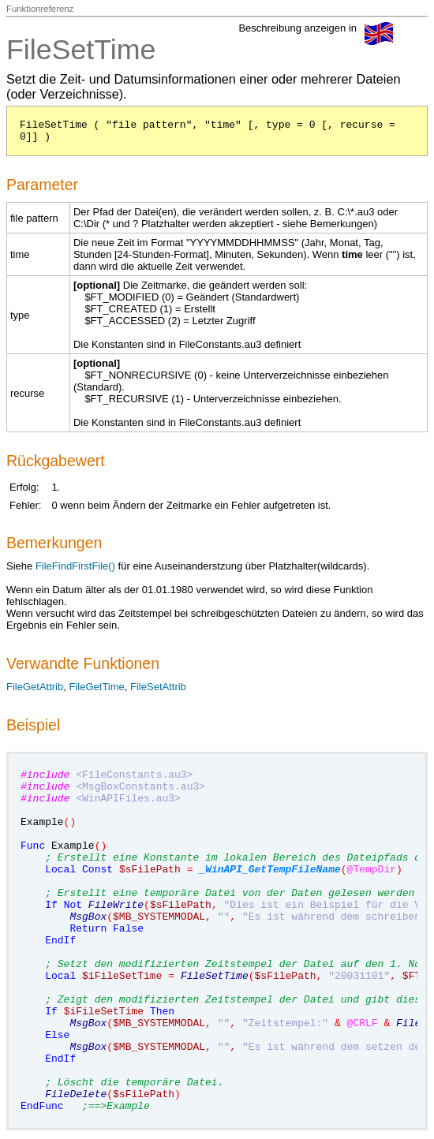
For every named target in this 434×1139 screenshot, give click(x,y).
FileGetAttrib (34, 687)
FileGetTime (96, 687)
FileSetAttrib (158, 687)
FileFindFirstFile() (75, 566)
